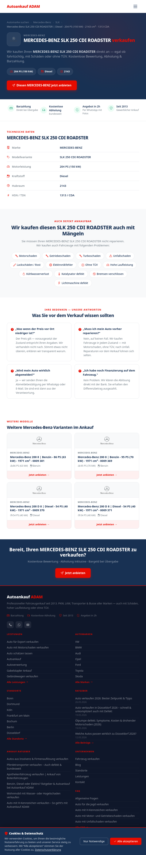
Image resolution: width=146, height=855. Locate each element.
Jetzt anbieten (73, 573)
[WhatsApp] (19, 624)
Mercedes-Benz (42, 22)
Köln (9, 710)
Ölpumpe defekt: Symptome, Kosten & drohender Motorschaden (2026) (105, 722)
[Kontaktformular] (27, 624)
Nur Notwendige (94, 841)
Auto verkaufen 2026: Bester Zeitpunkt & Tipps (103, 698)
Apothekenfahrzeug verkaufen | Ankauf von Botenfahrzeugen (34, 776)
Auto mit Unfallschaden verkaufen (96, 821)
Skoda (79, 676)
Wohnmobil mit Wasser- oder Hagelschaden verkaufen (33, 795)
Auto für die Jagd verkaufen (92, 804)
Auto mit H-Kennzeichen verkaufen (96, 810)
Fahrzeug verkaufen (87, 759)
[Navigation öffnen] (135, 6)
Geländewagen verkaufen (22, 676)
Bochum (12, 721)
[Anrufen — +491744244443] (10, 624)
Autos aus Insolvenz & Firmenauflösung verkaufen (37, 759)
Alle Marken (83, 682)
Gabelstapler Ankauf (19, 670)
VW (77, 642)
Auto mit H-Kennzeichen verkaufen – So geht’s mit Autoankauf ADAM (37, 804)
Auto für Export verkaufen (23, 642)
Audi (78, 653)
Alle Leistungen (17, 682)
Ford (78, 664)
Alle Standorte (17, 738)
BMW (78, 647)
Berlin (10, 727)
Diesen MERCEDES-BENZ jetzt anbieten (41, 85)
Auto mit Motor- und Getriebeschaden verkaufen (105, 816)
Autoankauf (23, 6)
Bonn (10, 698)
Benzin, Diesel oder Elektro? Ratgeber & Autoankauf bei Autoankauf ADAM (38, 785)
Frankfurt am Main (18, 715)
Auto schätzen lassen (20, 653)
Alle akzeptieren (126, 841)
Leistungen (82, 776)
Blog (78, 765)
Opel (78, 659)
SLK (57, 22)
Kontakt (80, 782)
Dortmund (13, 704)
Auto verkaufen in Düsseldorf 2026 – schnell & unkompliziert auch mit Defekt (103, 709)
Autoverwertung (17, 664)
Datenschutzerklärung (48, 849)
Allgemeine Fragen (86, 798)
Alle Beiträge (84, 742)
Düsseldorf (13, 733)
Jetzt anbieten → (39, 474)
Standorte (81, 770)
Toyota (79, 670)
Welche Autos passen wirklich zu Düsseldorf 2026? (105, 733)
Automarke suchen (18, 22)
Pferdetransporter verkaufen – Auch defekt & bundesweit (34, 766)
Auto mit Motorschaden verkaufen (28, 647)
